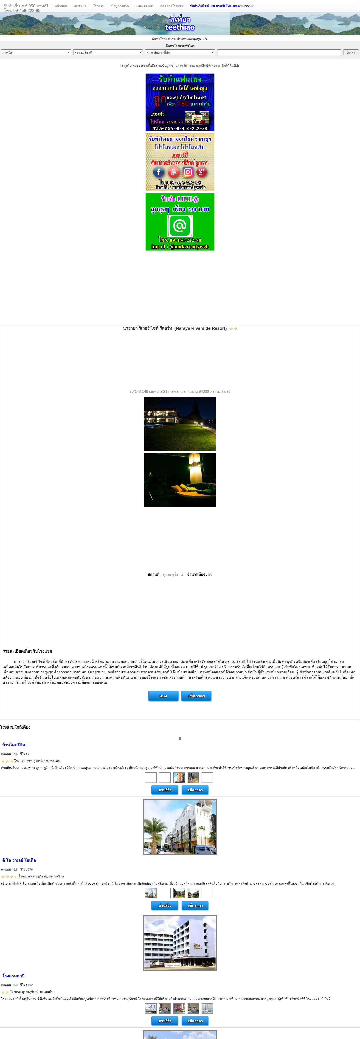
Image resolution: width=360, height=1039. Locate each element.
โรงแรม (98, 6)
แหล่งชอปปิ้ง (144, 6)
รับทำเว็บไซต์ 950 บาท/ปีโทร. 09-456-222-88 (26, 8)
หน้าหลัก (61, 6)
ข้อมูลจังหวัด (120, 6)
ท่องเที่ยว (80, 6)
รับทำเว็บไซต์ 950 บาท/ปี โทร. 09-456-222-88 (222, 6)
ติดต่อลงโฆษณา (171, 6)
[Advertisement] (180, 288)
